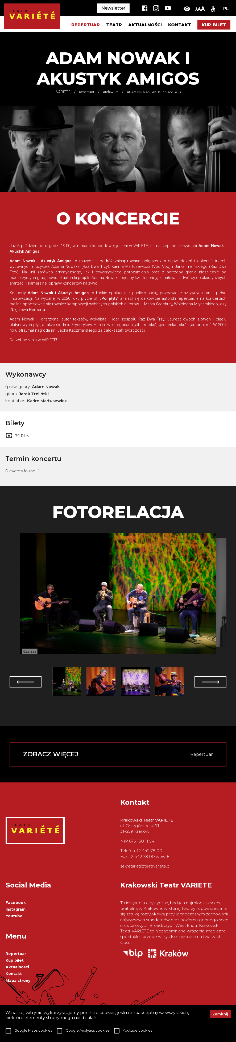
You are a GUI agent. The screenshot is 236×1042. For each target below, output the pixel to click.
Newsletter (113, 8)
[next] (210, 681)
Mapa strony (18, 980)
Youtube (14, 916)
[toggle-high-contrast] (187, 8)
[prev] (26, 681)
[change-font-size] (200, 8)
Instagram (16, 909)
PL (226, 8)
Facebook (16, 903)
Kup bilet (214, 24)
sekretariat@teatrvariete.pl (145, 866)
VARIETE (63, 92)
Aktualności (145, 24)
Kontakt (179, 24)
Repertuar (16, 954)
